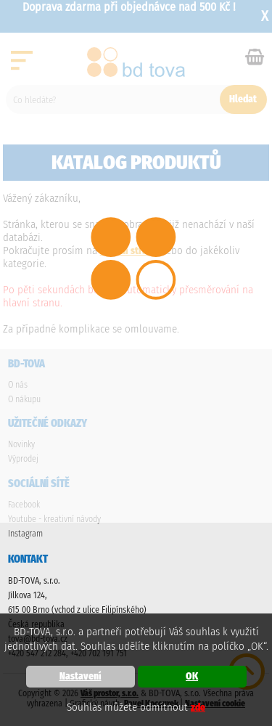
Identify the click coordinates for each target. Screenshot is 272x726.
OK (192, 676)
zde (198, 707)
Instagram (25, 534)
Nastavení (80, 676)
